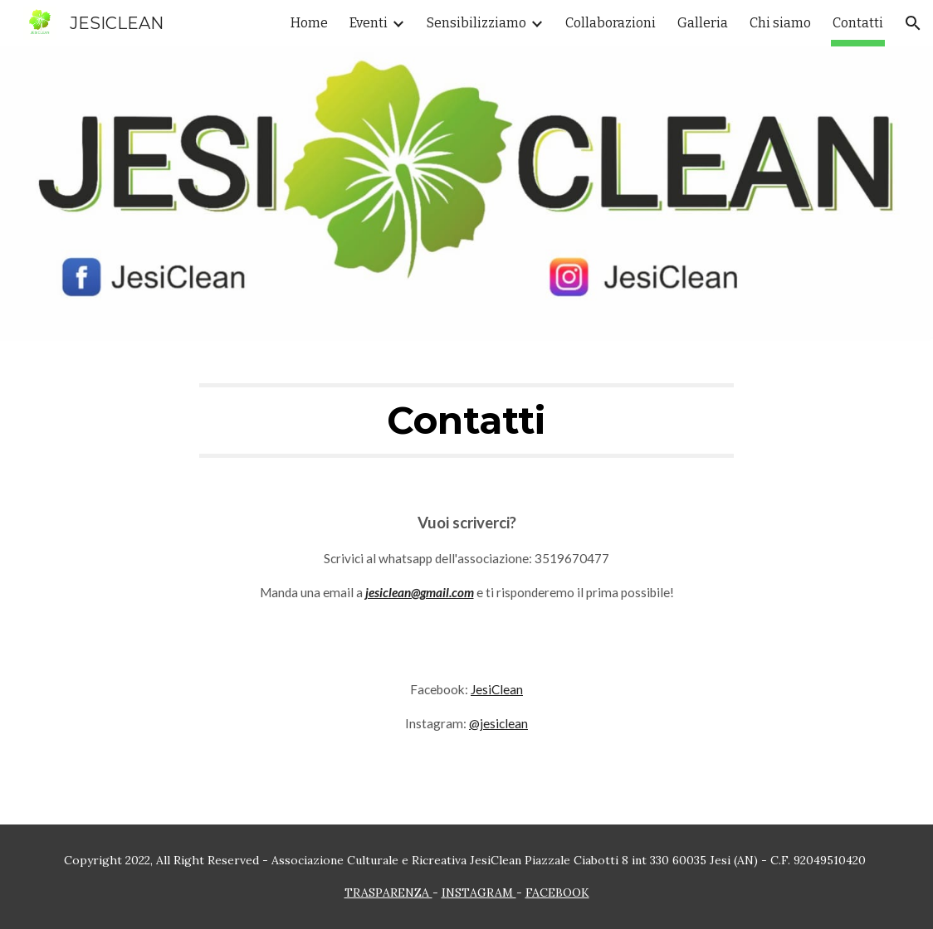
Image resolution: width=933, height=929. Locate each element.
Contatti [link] (858, 23)
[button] (913, 23)
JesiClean (497, 689)
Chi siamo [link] (780, 23)
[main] (466, 420)
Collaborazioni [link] (610, 23)
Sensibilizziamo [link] (476, 23)
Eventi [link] (368, 23)
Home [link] (309, 23)
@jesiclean (498, 723)
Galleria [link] (702, 23)
